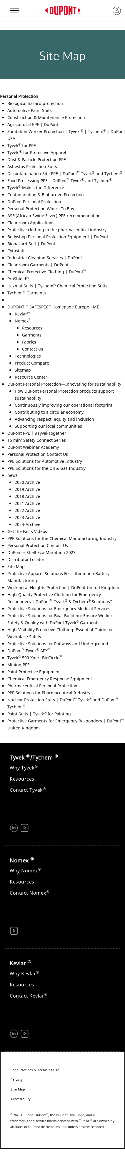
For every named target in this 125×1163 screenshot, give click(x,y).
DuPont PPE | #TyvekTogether (36, 433)
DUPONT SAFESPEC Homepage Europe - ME (53, 307)
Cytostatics (18, 250)
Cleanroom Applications (30, 222)
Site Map (16, 566)
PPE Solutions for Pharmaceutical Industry (48, 693)
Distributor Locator (25, 559)
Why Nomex (25, 870)
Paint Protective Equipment (34, 671)
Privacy (17, 1079)
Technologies (28, 356)
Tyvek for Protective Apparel (36, 152)
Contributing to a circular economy (49, 412)
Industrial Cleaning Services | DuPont (44, 257)
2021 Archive (27, 503)
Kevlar (22, 314)
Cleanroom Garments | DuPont (38, 265)
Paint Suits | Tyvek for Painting (39, 714)
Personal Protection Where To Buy (40, 208)
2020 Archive (27, 482)
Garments (31, 335)
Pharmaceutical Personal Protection (42, 686)
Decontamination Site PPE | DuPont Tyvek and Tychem (64, 173)
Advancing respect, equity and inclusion (54, 419)
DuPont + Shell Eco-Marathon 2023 (41, 552)
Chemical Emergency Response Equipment (49, 678)
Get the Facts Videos (27, 531)
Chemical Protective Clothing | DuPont (46, 272)
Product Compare (32, 363)
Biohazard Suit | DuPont (31, 243)
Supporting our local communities (48, 426)
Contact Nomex (29, 893)
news (12, 475)
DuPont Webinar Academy (33, 447)
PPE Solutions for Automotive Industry (44, 461)
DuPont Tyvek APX (28, 650)
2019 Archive (27, 489)
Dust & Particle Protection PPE (36, 159)
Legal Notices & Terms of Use (35, 1070)
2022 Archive (27, 510)
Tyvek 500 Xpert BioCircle (34, 657)
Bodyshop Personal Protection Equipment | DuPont (57, 236)
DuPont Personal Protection (34, 201)
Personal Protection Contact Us (37, 454)
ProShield (18, 279)
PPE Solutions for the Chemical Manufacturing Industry (61, 538)
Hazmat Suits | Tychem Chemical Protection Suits (57, 286)
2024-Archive (27, 524)
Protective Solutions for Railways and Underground (57, 643)
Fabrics (29, 342)
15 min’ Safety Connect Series (36, 440)
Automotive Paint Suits (29, 110)
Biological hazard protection (35, 103)
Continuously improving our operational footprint (63, 405)
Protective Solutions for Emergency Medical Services (58, 608)
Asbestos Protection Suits (32, 166)
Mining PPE (18, 664)
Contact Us (32, 349)
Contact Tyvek (28, 790)
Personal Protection (19, 96)
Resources (32, 328)
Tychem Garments (26, 293)
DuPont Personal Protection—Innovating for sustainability (64, 384)
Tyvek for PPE (21, 145)
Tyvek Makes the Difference (35, 187)
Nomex (23, 321)
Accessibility (21, 1099)
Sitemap (23, 370)
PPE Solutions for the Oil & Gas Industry (46, 468)
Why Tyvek (24, 768)
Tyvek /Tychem (34, 757)
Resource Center (31, 377)
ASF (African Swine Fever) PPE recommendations (55, 215)
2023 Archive (27, 517)
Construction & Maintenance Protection (46, 117)
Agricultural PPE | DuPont (32, 124)
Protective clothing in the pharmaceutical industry (56, 229)
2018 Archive (27, 496)
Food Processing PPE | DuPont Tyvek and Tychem (59, 180)
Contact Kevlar (28, 996)
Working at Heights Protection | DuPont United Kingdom (63, 587)
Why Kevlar (24, 973)
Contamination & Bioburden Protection (45, 194)
